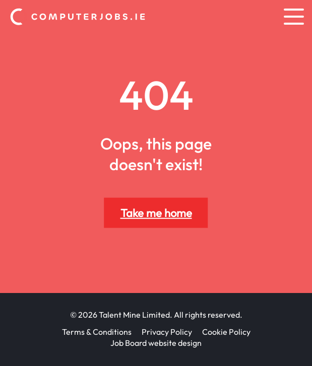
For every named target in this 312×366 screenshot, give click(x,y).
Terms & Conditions (97, 332)
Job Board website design (156, 343)
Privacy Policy (167, 332)
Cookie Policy (226, 332)
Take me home (156, 213)
